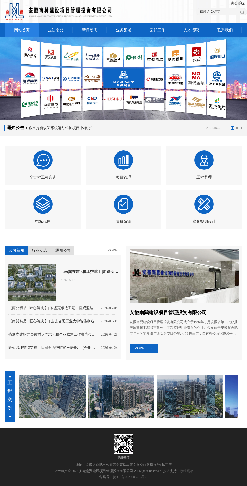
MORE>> (114, 250)
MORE (139, 348)
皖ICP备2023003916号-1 (130, 477)
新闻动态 (89, 30)
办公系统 (238, 3)
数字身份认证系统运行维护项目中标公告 (61, 128)
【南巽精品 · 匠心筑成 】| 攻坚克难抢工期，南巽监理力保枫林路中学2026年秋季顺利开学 (53, 308)
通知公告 (63, 251)
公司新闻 (16, 251)
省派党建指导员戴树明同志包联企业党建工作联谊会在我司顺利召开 (53, 334)
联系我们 (225, 30)
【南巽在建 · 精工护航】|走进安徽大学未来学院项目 (89, 272)
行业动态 (39, 251)
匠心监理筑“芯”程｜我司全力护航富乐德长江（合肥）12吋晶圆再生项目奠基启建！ (53, 348)
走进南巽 (55, 30)
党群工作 (157, 30)
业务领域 (123, 30)
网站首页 (22, 30)
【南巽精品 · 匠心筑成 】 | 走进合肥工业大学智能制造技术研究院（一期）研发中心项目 (53, 321)
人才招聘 (191, 30)
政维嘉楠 (186, 471)
